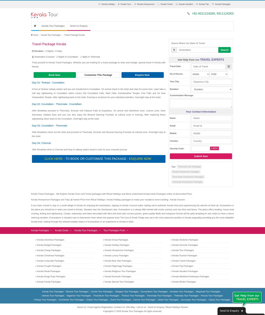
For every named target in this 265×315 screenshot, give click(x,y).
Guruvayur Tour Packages (193, 299)
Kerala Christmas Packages (50, 255)
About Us (81, 307)
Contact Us (119, 307)
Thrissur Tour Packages (133, 295)
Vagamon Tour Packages (78, 295)
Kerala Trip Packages (182, 266)
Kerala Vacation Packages (185, 271)
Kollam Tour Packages (97, 299)
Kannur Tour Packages (144, 299)
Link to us (141, 307)
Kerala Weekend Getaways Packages (190, 276)
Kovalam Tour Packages (182, 291)
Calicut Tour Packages (219, 299)
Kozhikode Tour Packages (71, 299)
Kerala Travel (167, 4)
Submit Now (201, 156)
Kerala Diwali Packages (48, 271)
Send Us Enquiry (79, 26)
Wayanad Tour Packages (208, 291)
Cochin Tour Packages (102, 291)
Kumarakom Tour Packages (154, 291)
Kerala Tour (126, 4)
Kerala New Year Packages (118, 260)
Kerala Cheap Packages (49, 250)
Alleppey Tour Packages (126, 291)
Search (224, 50)
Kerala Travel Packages (184, 260)
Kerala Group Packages (116, 239)
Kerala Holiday (108, 4)
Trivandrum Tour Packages (106, 295)
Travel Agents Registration (100, 307)
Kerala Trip (204, 4)
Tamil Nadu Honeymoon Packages (187, 177)
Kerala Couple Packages (49, 266)
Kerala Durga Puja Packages (51, 276)
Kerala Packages (223, 4)
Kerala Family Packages (49, 281)
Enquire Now (142, 75)
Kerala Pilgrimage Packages (118, 266)
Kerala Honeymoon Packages (185, 172)
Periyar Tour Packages (45, 299)
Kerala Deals (61, 230)
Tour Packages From (114, 230)
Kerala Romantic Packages (118, 276)
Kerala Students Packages (185, 239)
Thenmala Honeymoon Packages (187, 182)
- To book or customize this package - (98, 158)
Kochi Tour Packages (121, 299)
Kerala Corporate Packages (50, 260)
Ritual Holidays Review (176, 307)
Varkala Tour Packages (53, 295)
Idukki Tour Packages (168, 299)
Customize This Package (99, 75)
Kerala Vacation (186, 4)
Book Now (55, 75)
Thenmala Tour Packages (189, 167)
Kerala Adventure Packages (50, 239)
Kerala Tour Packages (53, 26)
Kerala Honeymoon (145, 4)
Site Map (130, 307)
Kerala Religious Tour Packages (120, 271)
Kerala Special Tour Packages (119, 281)
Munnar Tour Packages (77, 291)
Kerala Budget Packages (49, 245)
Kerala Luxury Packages (117, 255)
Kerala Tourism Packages (184, 255)
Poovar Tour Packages (212, 295)
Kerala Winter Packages (184, 281)
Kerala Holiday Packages (117, 245)
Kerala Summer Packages (185, 245)
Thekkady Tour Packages (186, 295)
